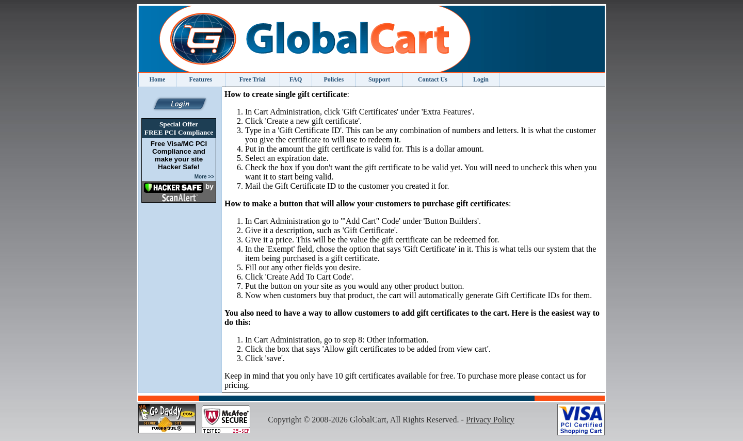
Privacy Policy (490, 419)
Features (200, 79)
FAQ (295, 79)
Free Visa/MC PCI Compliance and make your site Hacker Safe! (179, 155)
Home (158, 79)
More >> (204, 176)
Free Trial (252, 79)
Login (481, 79)
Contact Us (432, 79)
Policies (334, 79)
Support (379, 79)
